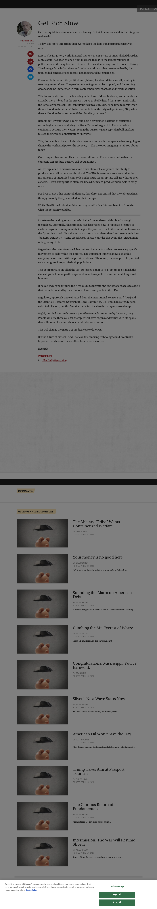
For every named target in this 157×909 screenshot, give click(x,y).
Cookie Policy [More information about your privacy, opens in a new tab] (31, 892)
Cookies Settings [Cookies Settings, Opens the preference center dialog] (117, 889)
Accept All (117, 904)
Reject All (117, 896)
